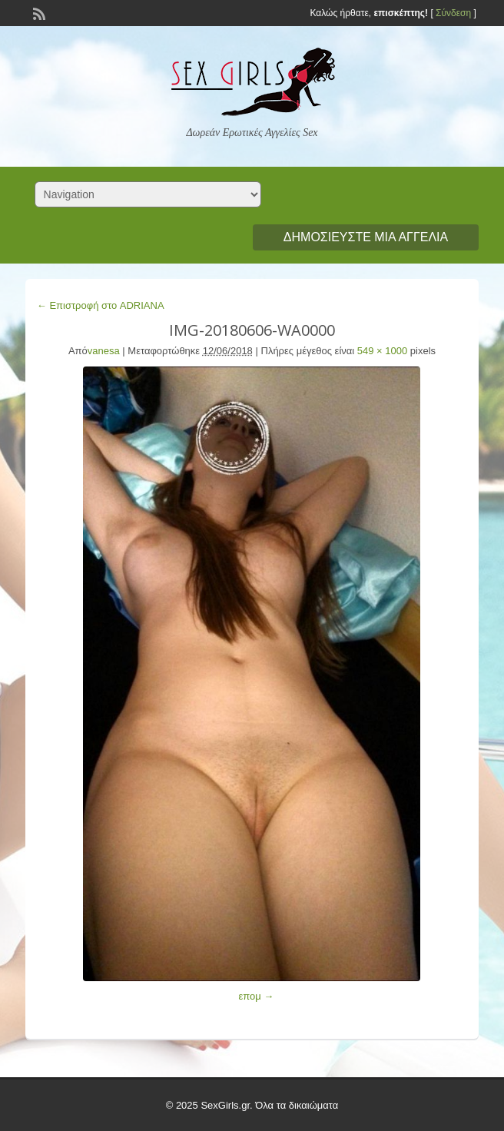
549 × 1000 (382, 351)
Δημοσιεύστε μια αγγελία (366, 237)
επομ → (256, 996)
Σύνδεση (453, 13)
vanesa (104, 351)
